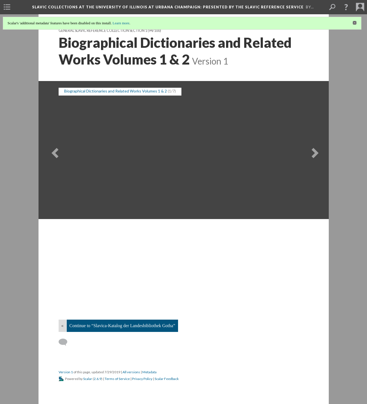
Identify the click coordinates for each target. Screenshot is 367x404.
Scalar (87, 379)
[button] (346, 7)
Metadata (149, 372)
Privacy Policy (142, 379)
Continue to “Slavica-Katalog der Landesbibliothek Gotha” (122, 325)
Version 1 (66, 372)
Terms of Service (117, 379)
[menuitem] (7, 7)
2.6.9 (97, 379)
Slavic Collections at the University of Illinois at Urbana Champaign (168, 7)
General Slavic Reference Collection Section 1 (103, 30)
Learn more (120, 23)
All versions (131, 372)
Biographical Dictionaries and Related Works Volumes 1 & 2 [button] (115, 91)
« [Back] (62, 325)
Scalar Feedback (167, 379)
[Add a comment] (65, 342)
